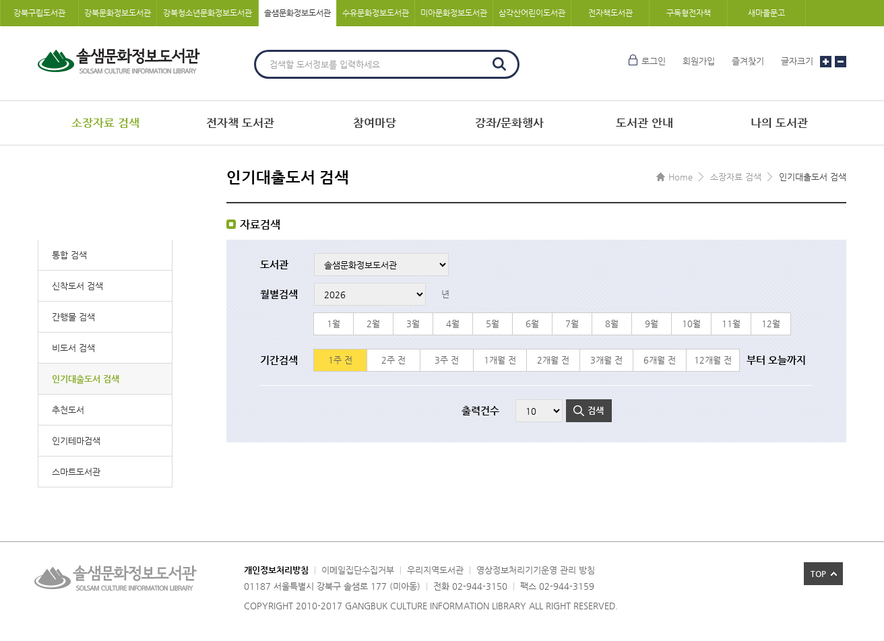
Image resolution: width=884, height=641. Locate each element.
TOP (818, 573)
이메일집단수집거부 (357, 570)
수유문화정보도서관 (375, 13)
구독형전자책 (688, 13)
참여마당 (374, 122)
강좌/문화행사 (509, 122)
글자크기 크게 (825, 61)
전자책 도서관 (240, 122)
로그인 (653, 61)
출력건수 (480, 410)
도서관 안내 (644, 122)
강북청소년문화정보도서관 (207, 13)
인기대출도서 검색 (85, 379)
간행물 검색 (73, 317)
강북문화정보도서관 (117, 13)
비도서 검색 (73, 348)
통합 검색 (69, 255)
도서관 (274, 264)
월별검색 (279, 294)
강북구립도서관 (39, 13)
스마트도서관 (76, 472)
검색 (499, 64)
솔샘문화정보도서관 (297, 13)
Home (680, 177)
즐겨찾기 (748, 61)
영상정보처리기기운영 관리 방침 (535, 570)
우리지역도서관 (435, 570)
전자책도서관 (610, 13)
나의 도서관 (779, 122)
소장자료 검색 (105, 122)
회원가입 (699, 61)
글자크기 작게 (840, 61)
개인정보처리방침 (276, 570)
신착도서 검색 (77, 286)
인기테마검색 (76, 441)
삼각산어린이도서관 (532, 13)
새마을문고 (766, 13)
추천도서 (68, 410)
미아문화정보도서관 (453, 13)
